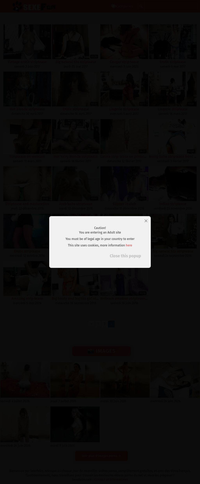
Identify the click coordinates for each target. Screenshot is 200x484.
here (129, 245)
